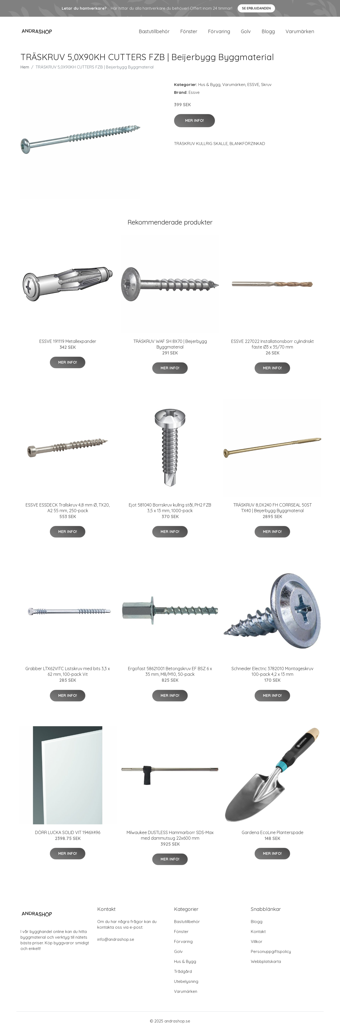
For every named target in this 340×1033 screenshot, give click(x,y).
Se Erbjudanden (256, 8)
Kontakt (258, 934)
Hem (24, 69)
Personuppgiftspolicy (271, 954)
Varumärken (300, 33)
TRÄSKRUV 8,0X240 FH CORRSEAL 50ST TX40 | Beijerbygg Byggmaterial (272, 510)
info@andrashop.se (115, 942)
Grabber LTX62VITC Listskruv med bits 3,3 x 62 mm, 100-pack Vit (67, 674)
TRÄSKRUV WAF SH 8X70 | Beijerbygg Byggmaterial (170, 346)
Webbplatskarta (266, 964)
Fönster (188, 33)
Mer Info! (194, 123)
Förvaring (219, 33)
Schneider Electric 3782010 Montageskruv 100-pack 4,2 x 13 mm (272, 674)
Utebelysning (186, 984)
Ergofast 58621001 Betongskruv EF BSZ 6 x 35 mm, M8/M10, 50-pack (170, 674)
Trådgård (183, 974)
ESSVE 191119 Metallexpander (67, 344)
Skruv (266, 87)
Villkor (256, 944)
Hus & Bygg (209, 87)
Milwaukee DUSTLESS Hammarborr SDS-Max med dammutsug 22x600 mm (170, 837)
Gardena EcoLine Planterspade (272, 835)
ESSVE (253, 87)
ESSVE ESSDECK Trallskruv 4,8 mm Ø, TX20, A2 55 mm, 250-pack (68, 510)
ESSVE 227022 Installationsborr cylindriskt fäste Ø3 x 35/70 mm (272, 346)
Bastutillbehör (154, 33)
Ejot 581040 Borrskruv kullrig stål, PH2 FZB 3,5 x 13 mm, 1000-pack (170, 510)
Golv (246, 33)
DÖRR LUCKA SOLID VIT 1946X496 (67, 835)
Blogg (268, 33)
